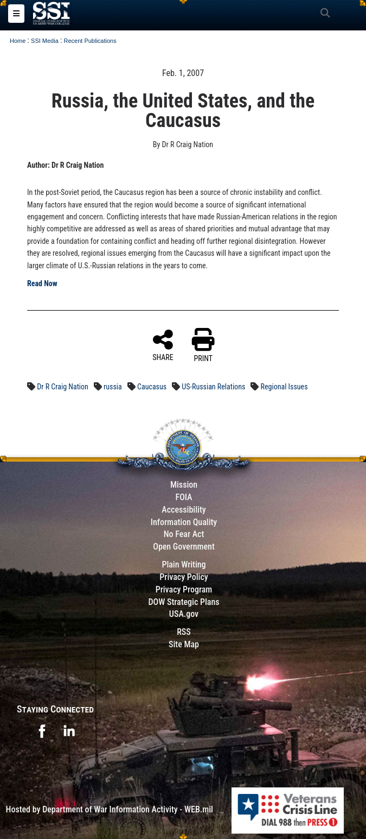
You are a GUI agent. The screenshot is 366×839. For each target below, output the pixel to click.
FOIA (183, 497)
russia (113, 386)
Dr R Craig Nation (62, 386)
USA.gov (183, 614)
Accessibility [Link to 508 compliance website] (184, 509)
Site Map (184, 644)
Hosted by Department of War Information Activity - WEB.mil (109, 809)
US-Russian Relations (213, 386)
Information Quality (184, 522)
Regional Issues (284, 386)
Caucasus (151, 386)
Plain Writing (184, 564)
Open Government (184, 546)
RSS (184, 632)
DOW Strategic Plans (183, 602)
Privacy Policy (183, 577)
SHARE (163, 345)
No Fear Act (184, 534)
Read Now (42, 283)
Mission (183, 485)
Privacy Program (184, 589)
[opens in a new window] (42, 730)
